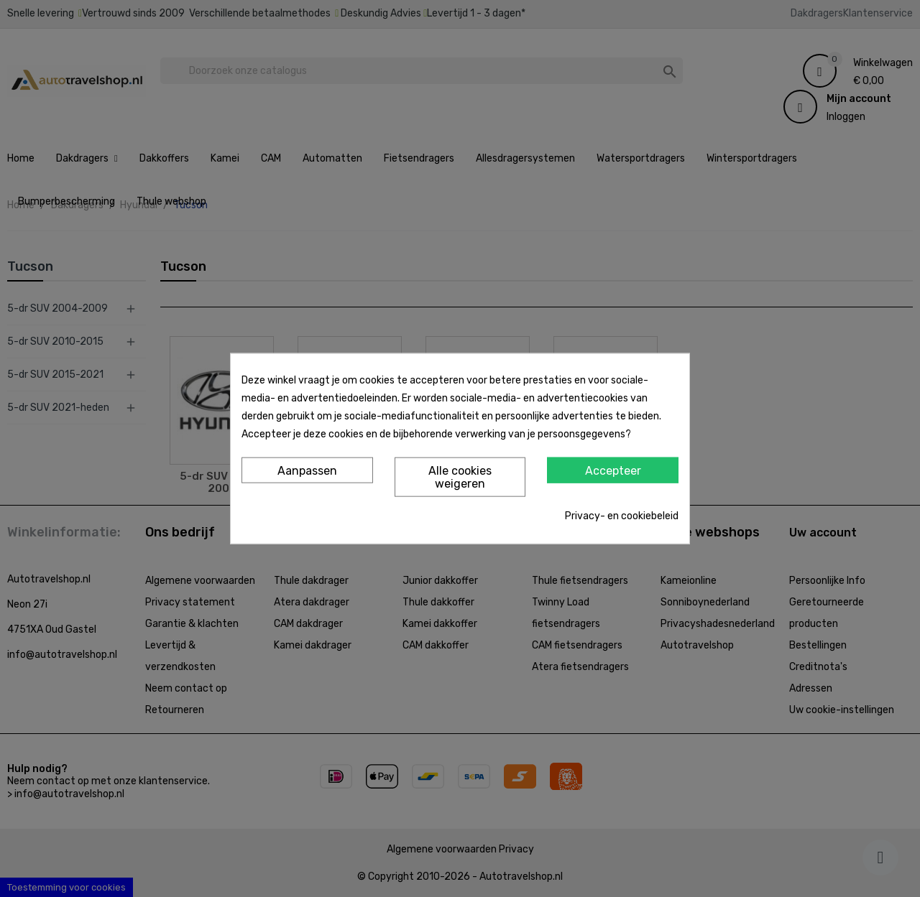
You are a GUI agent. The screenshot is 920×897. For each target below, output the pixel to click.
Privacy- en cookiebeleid (621, 515)
